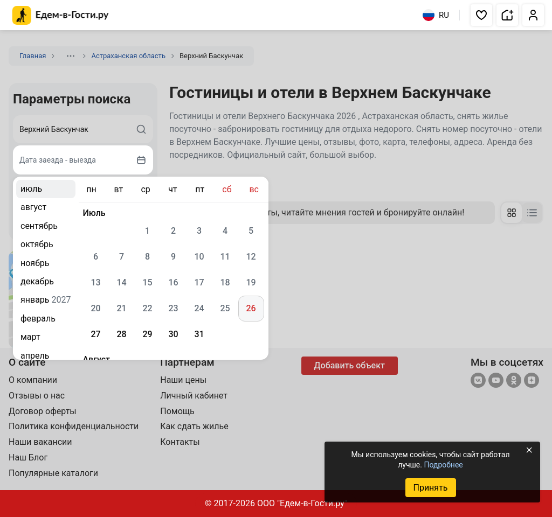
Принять (430, 488)
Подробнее (443, 464)
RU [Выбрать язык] (436, 15)
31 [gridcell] (199, 334)
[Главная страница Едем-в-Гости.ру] (60, 15)
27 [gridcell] (95, 334)
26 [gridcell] (251, 308)
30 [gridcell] (173, 334)
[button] (481, 15)
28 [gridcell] (121, 334)
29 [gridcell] (147, 334)
